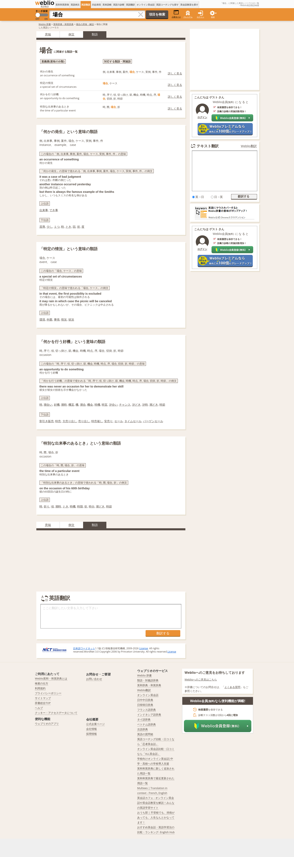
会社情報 (91, 729)
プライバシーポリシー (48, 693)
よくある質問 (232, 687)
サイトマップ (43, 698)
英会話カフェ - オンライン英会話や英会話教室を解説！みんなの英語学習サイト (155, 802)
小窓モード (176, 14)
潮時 (64, 404)
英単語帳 (106, 4)
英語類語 (85, 4)
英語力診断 (118, 4)
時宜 (104, 404)
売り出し (84, 421)
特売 (58, 421)
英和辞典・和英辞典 (63, 24)
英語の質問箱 (145, 734)
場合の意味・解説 (85, 24)
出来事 (43, 210)
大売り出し (69, 421)
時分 (92, 506)
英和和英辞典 (62, 4)
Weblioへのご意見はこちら (201, 679)
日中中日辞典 (145, 700)
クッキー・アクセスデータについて (56, 713)
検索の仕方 (41, 683)
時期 (80, 506)
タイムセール (132, 421)
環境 (42, 319)
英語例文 (75, 4)
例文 (71, 34)
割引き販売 (46, 421)
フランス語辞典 (146, 710)
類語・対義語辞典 (147, 680)
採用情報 (91, 734)
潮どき (153, 404)
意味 (48, 34)
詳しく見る (175, 73)
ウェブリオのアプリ (47, 723)
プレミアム (188, 17)
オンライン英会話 (146, 4)
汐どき (136, 404)
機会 (90, 404)
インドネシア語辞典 (149, 714)
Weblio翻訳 (249, 146)
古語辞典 (142, 729)
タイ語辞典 (143, 719)
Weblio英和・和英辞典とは (51, 678)
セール (118, 421)
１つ (57, 227)
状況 (71, 319)
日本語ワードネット (84, 648)
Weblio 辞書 (45, 24)
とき (68, 227)
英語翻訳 (130, 4)
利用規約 (40, 688)
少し (49, 227)
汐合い (113, 404)
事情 (57, 319)
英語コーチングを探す (167, 4)
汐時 (145, 404)
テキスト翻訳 (208, 145)
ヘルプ (39, 708)
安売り (108, 421)
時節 (162, 404)
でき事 (53, 210)
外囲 (49, 319)
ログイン (200, 17)
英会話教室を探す (189, 4)
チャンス (124, 404)
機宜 (71, 404)
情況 (64, 319)
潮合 (83, 404)
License (143, 648)
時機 (97, 404)
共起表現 (96, 4)
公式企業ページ (95, 724)
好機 (57, 404)
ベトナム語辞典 (146, 724)
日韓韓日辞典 (145, 705)
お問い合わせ (94, 679)
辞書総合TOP (43, 703)
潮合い (48, 404)
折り (46, 506)
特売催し (97, 421)
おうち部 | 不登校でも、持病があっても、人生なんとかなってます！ (156, 817)
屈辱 (42, 227)
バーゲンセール (153, 421)
